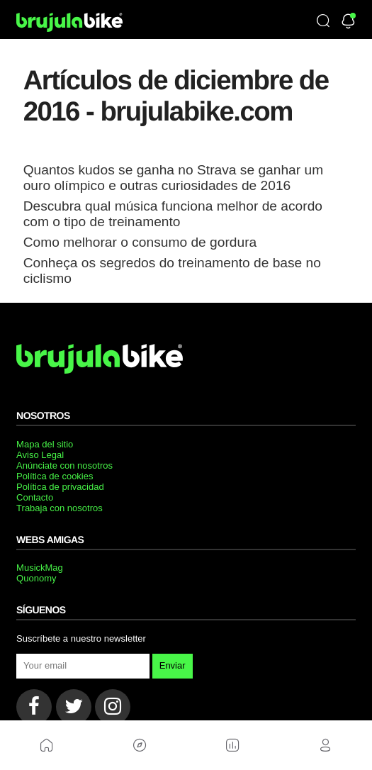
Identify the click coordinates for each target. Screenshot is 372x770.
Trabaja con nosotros (59, 508)
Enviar (172, 665)
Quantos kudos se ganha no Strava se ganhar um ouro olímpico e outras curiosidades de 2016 (173, 177)
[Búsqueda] (323, 21)
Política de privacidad (60, 486)
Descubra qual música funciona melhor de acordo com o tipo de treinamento (172, 214)
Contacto (34, 497)
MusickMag (39, 567)
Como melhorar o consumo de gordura (140, 242)
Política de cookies (54, 476)
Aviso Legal (40, 455)
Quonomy (36, 578)
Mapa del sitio (44, 444)
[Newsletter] (348, 22)
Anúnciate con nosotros (64, 465)
